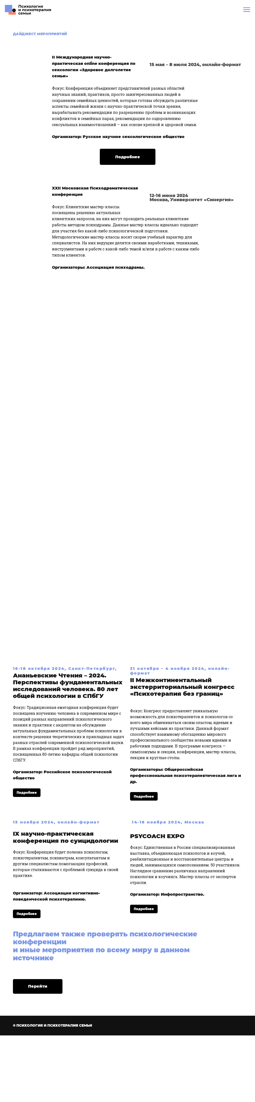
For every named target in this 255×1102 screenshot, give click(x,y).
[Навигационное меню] (246, 9)
